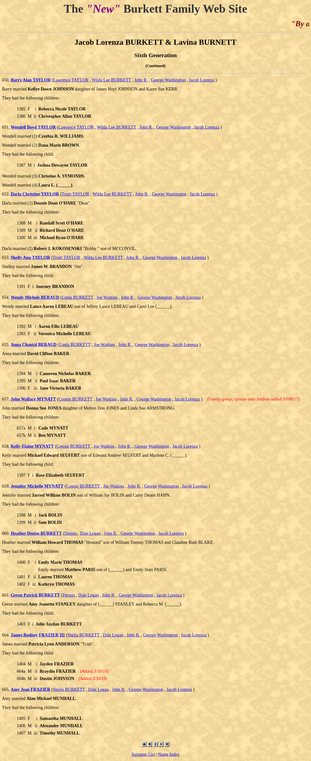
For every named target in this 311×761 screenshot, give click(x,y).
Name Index (168, 754)
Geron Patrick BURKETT (35, 595)
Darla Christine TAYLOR (35, 194)
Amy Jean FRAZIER (30, 689)
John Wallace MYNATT (33, 399)
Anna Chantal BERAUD (34, 344)
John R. (141, 80)
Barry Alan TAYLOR (31, 80)
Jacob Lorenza (201, 80)
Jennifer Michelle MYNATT (37, 486)
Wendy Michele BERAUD (35, 297)
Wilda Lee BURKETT (111, 80)
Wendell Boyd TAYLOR (33, 127)
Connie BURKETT (75, 399)
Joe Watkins (107, 297)
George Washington (168, 80)
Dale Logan (90, 533)
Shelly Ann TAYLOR (30, 257)
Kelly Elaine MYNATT (32, 446)
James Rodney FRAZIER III (38, 635)
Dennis (71, 533)
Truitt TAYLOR (75, 194)
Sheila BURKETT (83, 635)
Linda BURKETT (77, 297)
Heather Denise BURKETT (36, 533)
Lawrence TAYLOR (70, 80)
